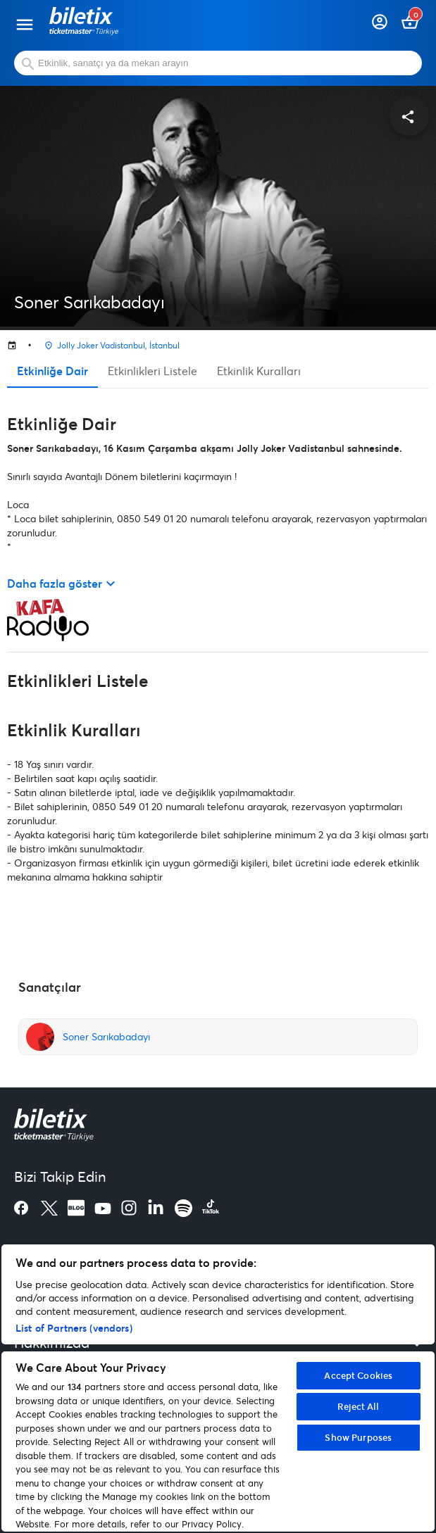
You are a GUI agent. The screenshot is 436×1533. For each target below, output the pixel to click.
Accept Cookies (358, 1375)
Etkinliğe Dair (52, 370)
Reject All (358, 1406)
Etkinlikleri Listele (152, 370)
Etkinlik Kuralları (259, 370)
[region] (218, 1388)
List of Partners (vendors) (73, 1328)
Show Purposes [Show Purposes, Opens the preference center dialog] (358, 1437)
